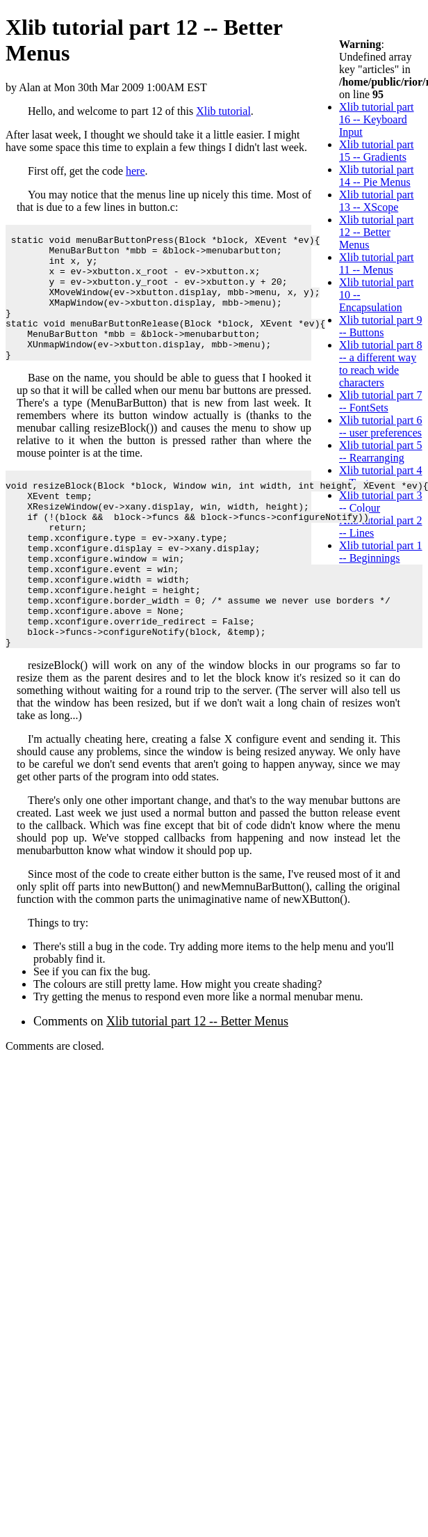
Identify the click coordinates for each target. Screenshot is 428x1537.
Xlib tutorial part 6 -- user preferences (380, 426)
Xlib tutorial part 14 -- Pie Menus (376, 176)
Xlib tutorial (223, 111)
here (135, 171)
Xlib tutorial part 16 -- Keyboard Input (376, 119)
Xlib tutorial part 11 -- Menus (376, 263)
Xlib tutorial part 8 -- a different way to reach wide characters (380, 363)
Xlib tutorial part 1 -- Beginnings (380, 551)
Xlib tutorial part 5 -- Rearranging (380, 451)
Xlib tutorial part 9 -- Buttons (380, 326)
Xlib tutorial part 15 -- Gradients (376, 151)
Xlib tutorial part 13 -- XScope (376, 201)
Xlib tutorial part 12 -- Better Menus (376, 232)
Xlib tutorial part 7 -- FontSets (380, 401)
